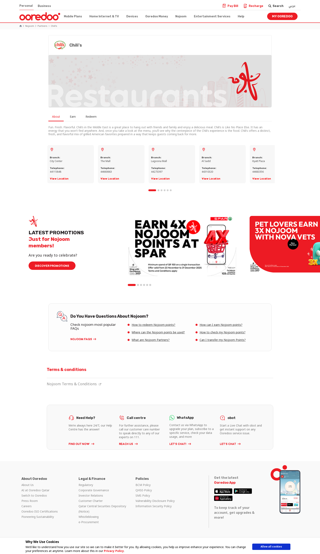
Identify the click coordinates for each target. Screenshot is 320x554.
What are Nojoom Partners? (151, 340)
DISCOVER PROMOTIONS (52, 265)
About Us (27, 485)
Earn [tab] (75, 117)
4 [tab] (165, 190)
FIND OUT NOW (79, 444)
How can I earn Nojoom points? (221, 325)
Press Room (29, 501)
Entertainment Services (212, 16)
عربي (292, 6)
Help (241, 16)
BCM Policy (143, 485)
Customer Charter (91, 501)
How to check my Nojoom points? (223, 332)
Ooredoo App (225, 483)
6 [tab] (171, 190)
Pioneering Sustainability (37, 517)
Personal (26, 6)
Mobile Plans (73, 16)
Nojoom (181, 16)
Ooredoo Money (156, 16)
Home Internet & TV (104, 16)
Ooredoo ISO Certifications (39, 511)
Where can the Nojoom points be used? (158, 332)
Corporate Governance (94, 490)
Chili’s (54, 25)
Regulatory (86, 485)
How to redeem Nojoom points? (153, 325)
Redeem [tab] (94, 117)
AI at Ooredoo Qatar (35, 490)
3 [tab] (162, 190)
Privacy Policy (112, 551)
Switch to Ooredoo (34, 495)
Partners (42, 25)
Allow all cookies (271, 547)
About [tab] (56, 117)
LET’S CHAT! (178, 444)
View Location (59, 178)
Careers (26, 506)
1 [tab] (152, 190)
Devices (132, 16)
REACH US (126, 444)
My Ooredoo (282, 16)
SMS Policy (143, 495)
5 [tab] (168, 190)
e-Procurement (89, 522)
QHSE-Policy (144, 490)
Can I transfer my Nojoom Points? (223, 340)
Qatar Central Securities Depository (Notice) (102, 508)
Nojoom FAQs (81, 339)
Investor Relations (91, 495)
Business (44, 6)
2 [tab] (159, 190)
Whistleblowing (89, 517)
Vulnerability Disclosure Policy (155, 501)
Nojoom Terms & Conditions (74, 383)
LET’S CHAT (228, 444)
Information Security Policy (154, 506)
